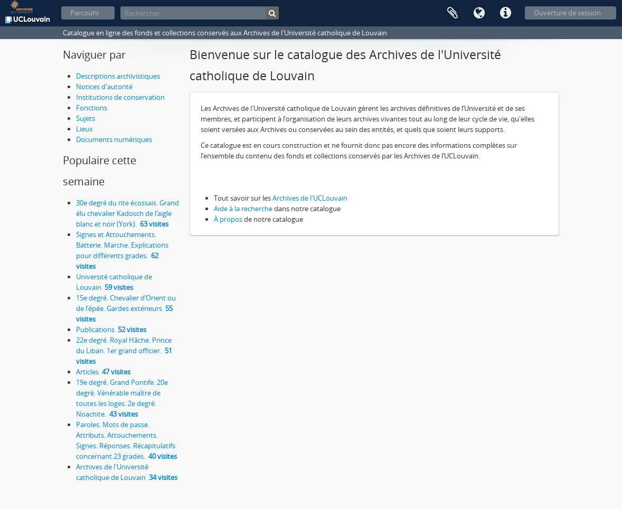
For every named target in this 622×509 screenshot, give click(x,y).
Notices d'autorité (104, 86)
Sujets (85, 118)
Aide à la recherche (243, 208)
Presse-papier (452, 13)
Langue (479, 13)
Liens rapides (505, 13)
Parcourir (84, 12)
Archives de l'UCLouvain (309, 198)
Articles (103, 371)
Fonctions (91, 107)
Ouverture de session (567, 12)
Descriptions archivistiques (118, 76)
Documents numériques (114, 139)
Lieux (84, 129)
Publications (111, 329)
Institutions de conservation (120, 97)
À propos (228, 219)
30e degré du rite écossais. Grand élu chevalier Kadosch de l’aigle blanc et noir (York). (127, 213)
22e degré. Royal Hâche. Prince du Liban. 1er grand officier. (124, 350)
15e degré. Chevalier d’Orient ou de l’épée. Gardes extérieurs (126, 308)
